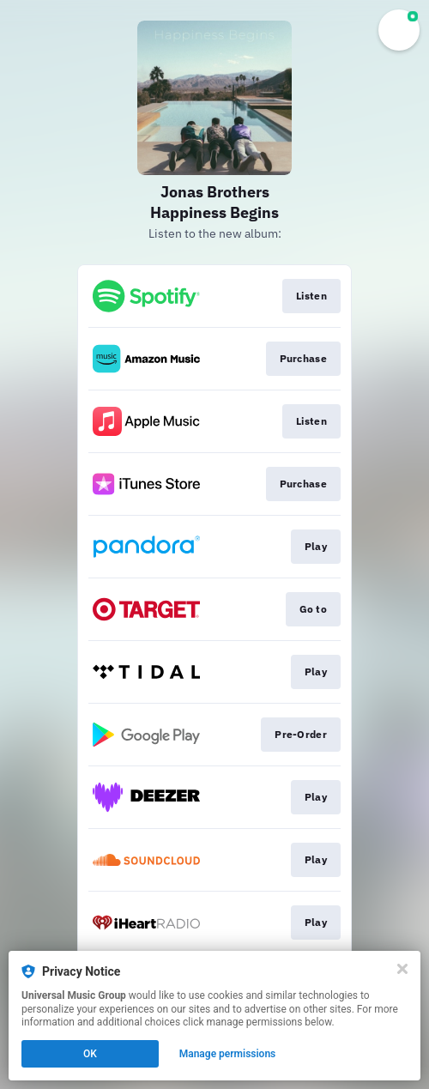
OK (90, 1054)
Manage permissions (227, 1054)
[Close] (402, 969)
